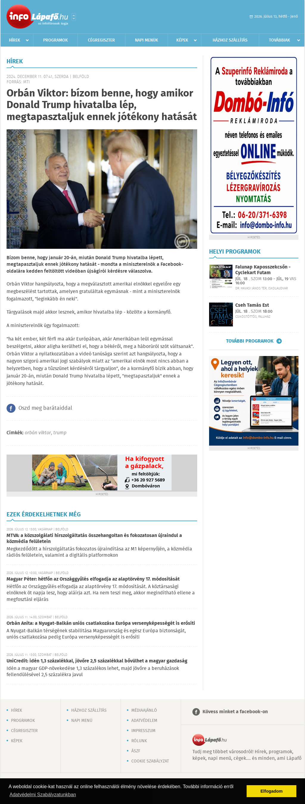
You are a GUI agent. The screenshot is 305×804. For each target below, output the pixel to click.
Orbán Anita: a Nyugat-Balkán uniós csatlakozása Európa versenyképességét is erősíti (101, 623)
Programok (55, 40)
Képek (182, 40)
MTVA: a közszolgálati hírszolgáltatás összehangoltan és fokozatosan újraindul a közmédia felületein (94, 538)
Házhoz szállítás (230, 40)
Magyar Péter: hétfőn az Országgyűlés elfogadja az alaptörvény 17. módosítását (93, 579)
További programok (249, 341)
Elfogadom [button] (272, 791)
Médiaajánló (144, 710)
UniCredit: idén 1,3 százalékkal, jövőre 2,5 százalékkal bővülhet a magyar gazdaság (97, 661)
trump (59, 433)
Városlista (73, 17)
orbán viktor (38, 433)
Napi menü (81, 720)
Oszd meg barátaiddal (45, 408)
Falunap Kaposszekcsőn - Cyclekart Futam (263, 270)
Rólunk (139, 741)
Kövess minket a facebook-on (235, 712)
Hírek (14, 40)
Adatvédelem (144, 720)
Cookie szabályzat (150, 761)
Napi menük (146, 40)
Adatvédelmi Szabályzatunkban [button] (43, 794)
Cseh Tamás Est (252, 305)
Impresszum (143, 731)
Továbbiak (279, 40)
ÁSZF (135, 751)
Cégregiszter (101, 40)
